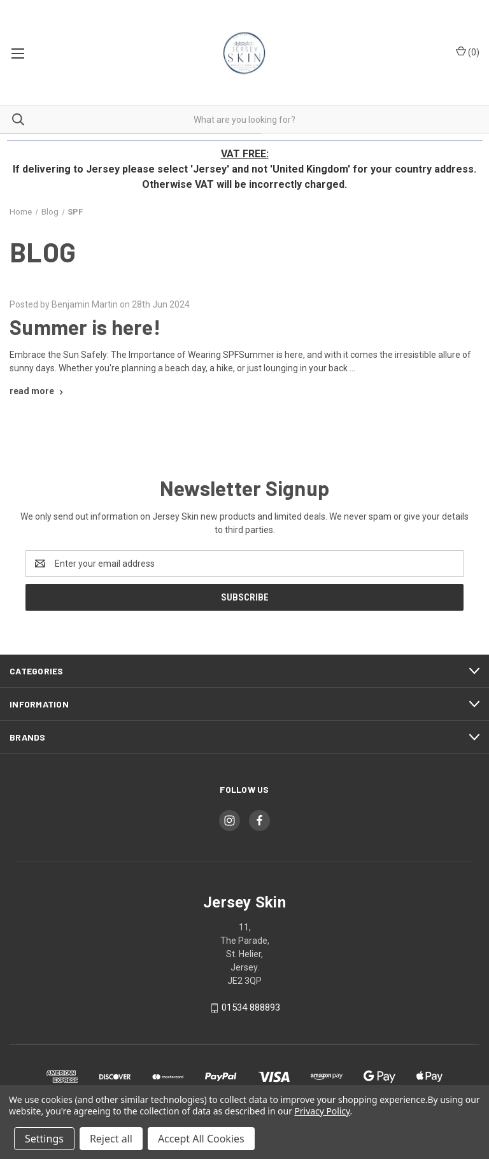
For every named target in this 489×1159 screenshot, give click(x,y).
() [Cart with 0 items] (467, 51)
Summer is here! (85, 327)
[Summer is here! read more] (38, 391)
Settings (44, 1139)
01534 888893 (251, 1007)
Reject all (111, 1139)
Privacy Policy (322, 1111)
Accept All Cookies (201, 1139)
